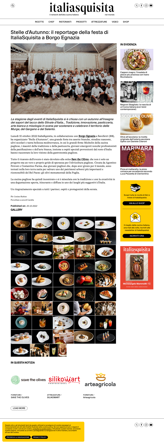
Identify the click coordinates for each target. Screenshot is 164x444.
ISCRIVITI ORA (137, 236)
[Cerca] (13, 5)
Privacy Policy (39, 437)
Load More (19, 408)
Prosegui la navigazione (18, 437)
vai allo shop (137, 203)
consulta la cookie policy (41, 429)
